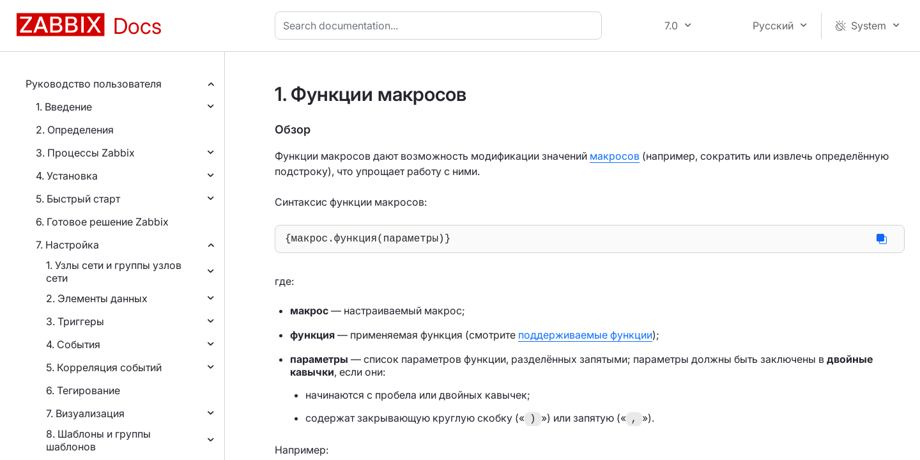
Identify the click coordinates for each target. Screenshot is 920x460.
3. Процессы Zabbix (85, 152)
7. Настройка (67, 244)
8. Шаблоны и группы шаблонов (98, 440)
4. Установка (67, 175)
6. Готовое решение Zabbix (102, 221)
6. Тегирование (83, 390)
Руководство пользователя (94, 83)
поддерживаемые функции (585, 337)
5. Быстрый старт (78, 198)
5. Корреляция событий (104, 367)
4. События (73, 344)
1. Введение (64, 106)
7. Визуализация (85, 413)
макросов (615, 156)
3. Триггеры (75, 321)
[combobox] (441, 25)
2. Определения (75, 129)
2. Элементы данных (97, 298)
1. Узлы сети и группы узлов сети (113, 271)
